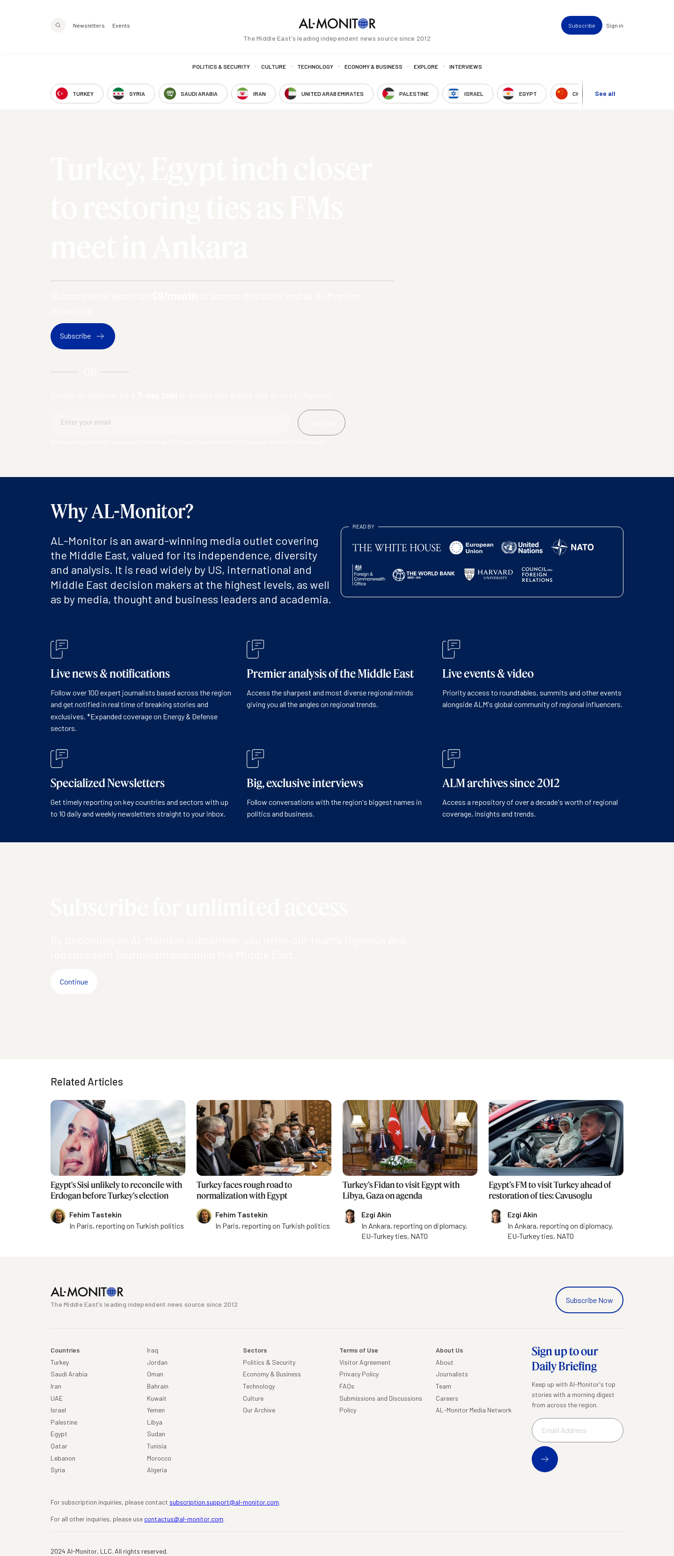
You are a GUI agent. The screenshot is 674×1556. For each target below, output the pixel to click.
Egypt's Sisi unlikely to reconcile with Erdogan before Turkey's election (116, 1190)
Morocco (159, 1458)
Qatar (59, 1446)
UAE (57, 1398)
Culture (273, 68)
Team (443, 1386)
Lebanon (63, 1458)
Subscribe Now (589, 1299)
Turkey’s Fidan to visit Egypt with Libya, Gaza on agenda (401, 1190)
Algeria (157, 1470)
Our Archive (259, 1410)
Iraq (152, 1350)
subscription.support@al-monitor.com (224, 1502)
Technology (315, 68)
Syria (58, 1470)
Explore (426, 68)
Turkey (60, 1362)
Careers (447, 1398)
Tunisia (157, 1446)
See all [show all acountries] (605, 94)
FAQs (346, 1386)
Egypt (59, 1434)
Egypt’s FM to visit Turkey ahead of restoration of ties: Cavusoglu (550, 1190)
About (445, 1362)
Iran (56, 1386)
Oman (155, 1374)
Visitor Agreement (365, 1362)
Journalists (452, 1374)
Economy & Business (373, 68)
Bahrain (157, 1386)
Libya (154, 1422)
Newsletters (89, 26)
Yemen (156, 1410)
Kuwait (157, 1398)
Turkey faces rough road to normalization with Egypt (244, 1190)
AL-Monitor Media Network (474, 1410)
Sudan (156, 1434)
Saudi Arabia (69, 1374)
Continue (74, 981)
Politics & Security (221, 68)
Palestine (64, 1422)
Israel (58, 1410)
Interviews (465, 68)
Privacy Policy (359, 1374)
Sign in (614, 26)
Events (121, 26)
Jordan (157, 1362)
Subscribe (581, 26)
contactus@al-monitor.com (183, 1519)
